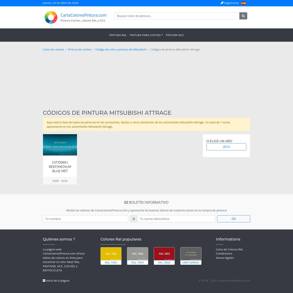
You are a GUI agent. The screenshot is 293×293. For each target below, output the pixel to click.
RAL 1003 (111, 255)
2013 (226, 147)
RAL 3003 (164, 255)
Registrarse (230, 3)
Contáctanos (224, 253)
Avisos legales (225, 258)
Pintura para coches (145, 35)
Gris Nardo (191, 255)
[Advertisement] (146, 81)
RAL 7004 (137, 255)
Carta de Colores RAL (229, 249)
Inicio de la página (56, 280)
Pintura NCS (175, 35)
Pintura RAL (118, 35)
